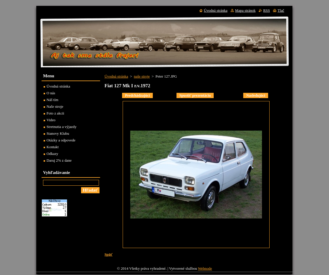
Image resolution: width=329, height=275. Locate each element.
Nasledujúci (255, 95)
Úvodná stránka (116, 76)
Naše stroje (55, 107)
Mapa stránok (245, 10)
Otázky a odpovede (61, 140)
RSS (266, 10)
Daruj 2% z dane (59, 160)
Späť (108, 254)
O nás (51, 93)
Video (51, 120)
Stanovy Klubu (58, 133)
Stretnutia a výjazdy (61, 127)
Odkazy (52, 154)
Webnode (205, 269)
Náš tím (52, 100)
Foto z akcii (55, 113)
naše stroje (142, 76)
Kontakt (53, 147)
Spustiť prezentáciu (195, 95)
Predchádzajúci (137, 95)
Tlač (280, 10)
